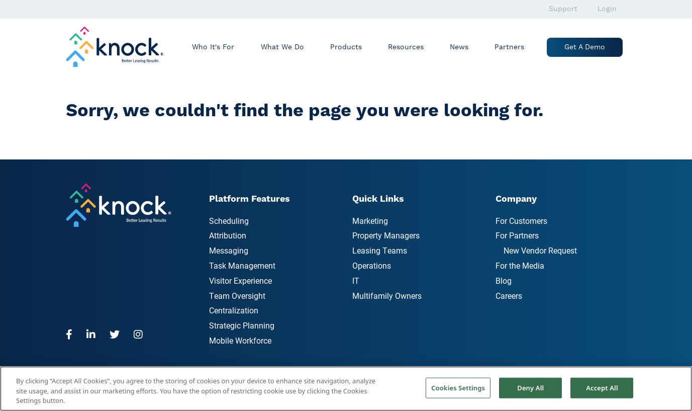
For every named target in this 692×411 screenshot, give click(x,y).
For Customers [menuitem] (521, 220)
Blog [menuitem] (504, 280)
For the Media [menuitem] (520, 265)
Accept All (602, 387)
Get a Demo (584, 47)
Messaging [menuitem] (228, 250)
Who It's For (213, 47)
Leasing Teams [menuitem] (379, 250)
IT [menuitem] (355, 280)
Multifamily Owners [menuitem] (387, 295)
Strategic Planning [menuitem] (241, 325)
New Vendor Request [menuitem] (540, 250)
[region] (346, 388)
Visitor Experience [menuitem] (240, 280)
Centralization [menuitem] (233, 310)
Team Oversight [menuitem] (237, 295)
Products (346, 47)
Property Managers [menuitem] (386, 235)
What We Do (282, 47)
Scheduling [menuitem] (229, 220)
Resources (406, 47)
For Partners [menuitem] (517, 235)
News (459, 47)
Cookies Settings (458, 387)
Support (563, 9)
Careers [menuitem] (509, 295)
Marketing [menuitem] (370, 220)
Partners (509, 47)
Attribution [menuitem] (227, 235)
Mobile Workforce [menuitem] (240, 340)
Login (607, 9)
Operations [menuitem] (371, 265)
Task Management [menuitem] (242, 265)
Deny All (530, 387)
